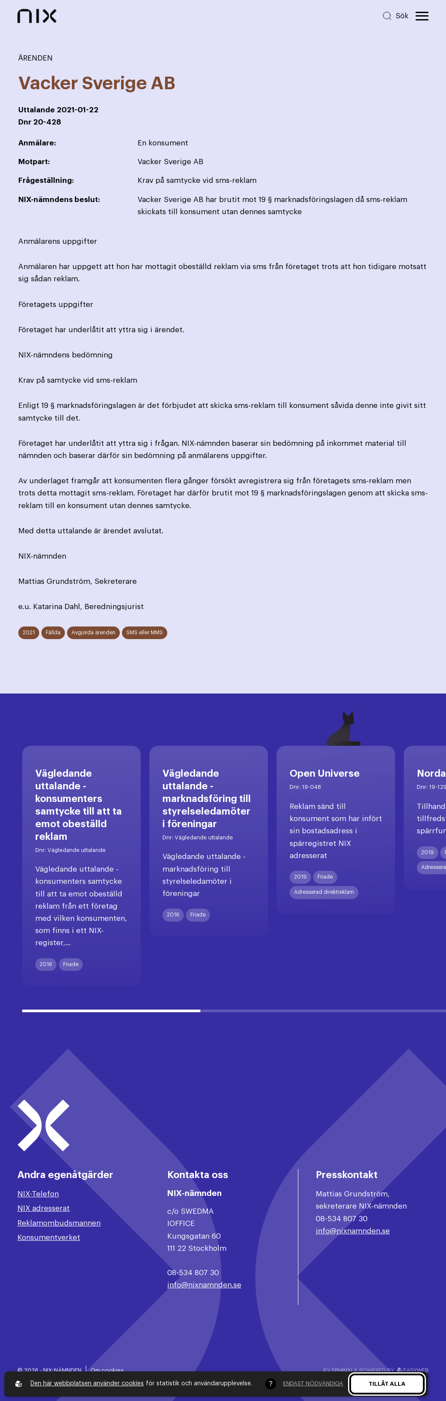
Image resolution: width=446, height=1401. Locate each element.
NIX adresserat (43, 1208)
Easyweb (413, 1370)
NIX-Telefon (38, 1194)
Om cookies (107, 1370)
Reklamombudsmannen (59, 1223)
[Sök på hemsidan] (395, 15)
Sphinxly (343, 1370)
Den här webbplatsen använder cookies (87, 1384)
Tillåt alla (386, 1384)
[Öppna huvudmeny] (422, 16)
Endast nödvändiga (313, 1383)
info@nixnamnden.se (204, 1285)
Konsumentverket (48, 1237)
